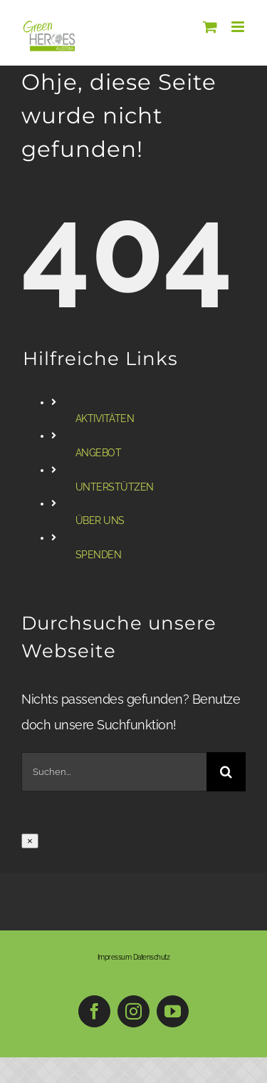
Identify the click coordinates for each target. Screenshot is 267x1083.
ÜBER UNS (100, 520)
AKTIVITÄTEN (105, 418)
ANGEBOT (98, 452)
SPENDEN (98, 554)
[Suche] (226, 771)
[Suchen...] (113, 771)
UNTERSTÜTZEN (114, 487)
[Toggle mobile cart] (210, 26)
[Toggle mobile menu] (238, 26)
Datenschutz (151, 957)
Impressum (115, 957)
